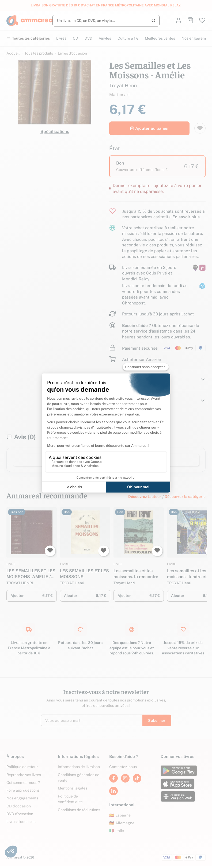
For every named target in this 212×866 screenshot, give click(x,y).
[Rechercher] (106, 20)
